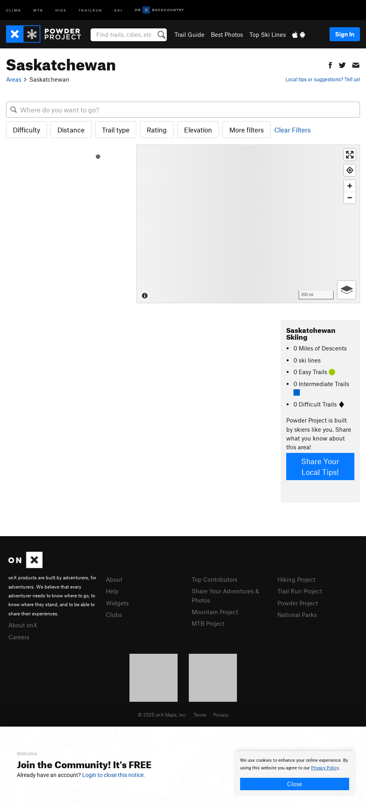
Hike (61, 9)
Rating (157, 130)
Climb (13, 9)
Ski (118, 9)
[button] (330, 64)
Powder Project (297, 603)
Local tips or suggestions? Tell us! (322, 79)
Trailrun (90, 9)
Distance (71, 130)
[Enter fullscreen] (350, 154)
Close (294, 783)
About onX (22, 625)
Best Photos (227, 34)
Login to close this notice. (113, 775)
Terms (200, 714)
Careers (18, 637)
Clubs (114, 614)
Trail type (115, 130)
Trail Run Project (299, 591)
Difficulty (26, 130)
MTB (38, 9)
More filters (246, 130)
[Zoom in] (350, 186)
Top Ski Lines (267, 34)
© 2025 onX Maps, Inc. (162, 714)
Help (112, 591)
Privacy (220, 714)
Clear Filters (292, 130)
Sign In (344, 34)
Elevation (198, 130)
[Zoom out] (350, 197)
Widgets (117, 603)
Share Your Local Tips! (320, 467)
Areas (13, 79)
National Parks (297, 614)
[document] (294, 773)
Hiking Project (296, 579)
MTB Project (208, 623)
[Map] (248, 224)
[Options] (347, 290)
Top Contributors (214, 579)
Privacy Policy (325, 768)
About (114, 579)
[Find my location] (350, 170)
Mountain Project (215, 611)
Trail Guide (189, 34)
